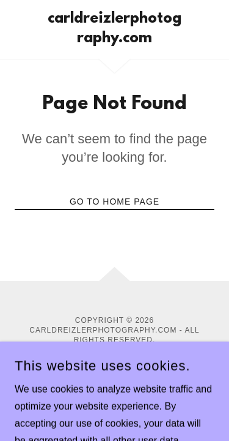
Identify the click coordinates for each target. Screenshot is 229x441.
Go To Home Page (114, 201)
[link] (114, 29)
